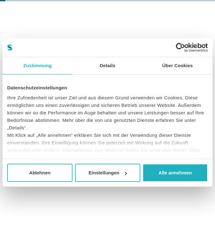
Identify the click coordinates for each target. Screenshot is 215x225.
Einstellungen (108, 172)
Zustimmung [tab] (37, 65)
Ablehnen (39, 172)
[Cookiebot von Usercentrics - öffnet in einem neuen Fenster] (180, 47)
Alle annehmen (175, 172)
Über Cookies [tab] (177, 65)
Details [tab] (107, 65)
